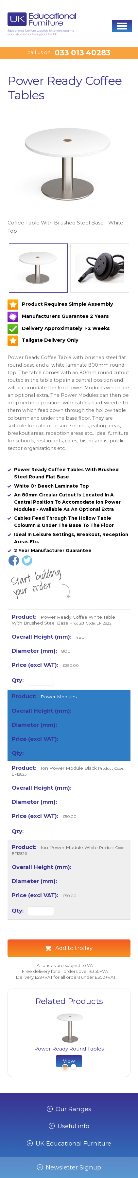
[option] (69, 172)
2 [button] (73, 1068)
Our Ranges (73, 1109)
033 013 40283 (83, 52)
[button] (122, 26)
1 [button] (64, 1068)
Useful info (73, 1126)
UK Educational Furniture (73, 1143)
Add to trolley (74, 948)
